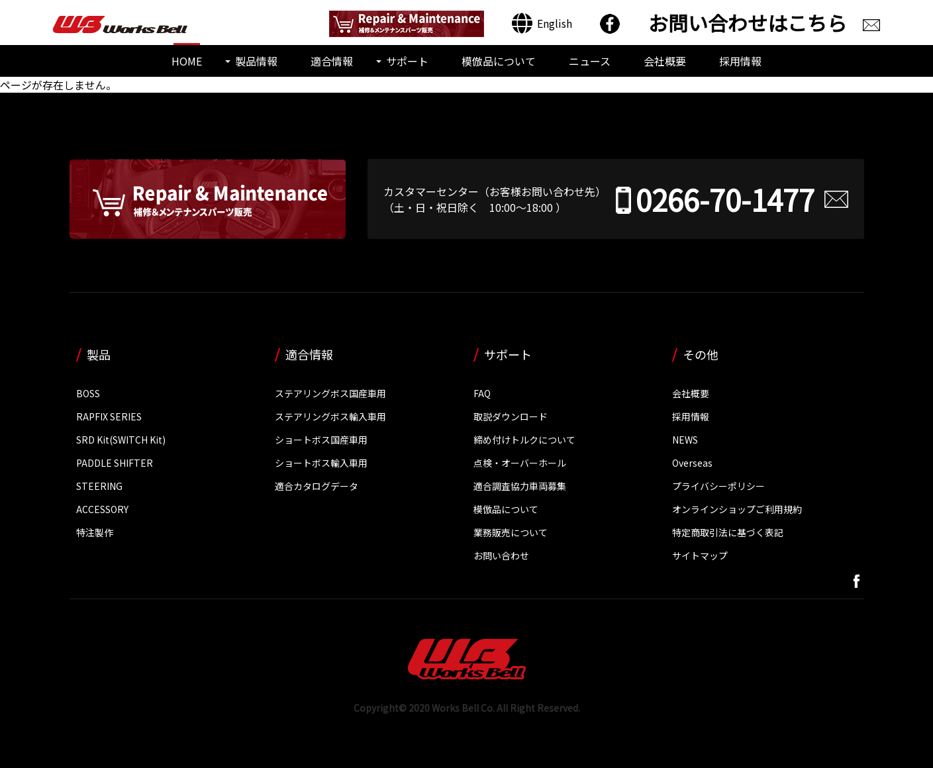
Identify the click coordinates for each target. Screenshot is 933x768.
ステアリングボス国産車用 (330, 393)
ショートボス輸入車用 (321, 462)
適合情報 (332, 61)
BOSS (88, 393)
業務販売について (510, 532)
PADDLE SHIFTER (114, 462)
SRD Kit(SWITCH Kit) (121, 439)
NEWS (685, 439)
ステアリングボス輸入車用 (330, 416)
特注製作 (94, 532)
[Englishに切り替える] (542, 23)
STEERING (99, 486)
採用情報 (740, 61)
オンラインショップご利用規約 (737, 509)
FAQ (482, 393)
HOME (187, 61)
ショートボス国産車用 (321, 439)
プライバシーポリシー (718, 486)
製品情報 (256, 61)
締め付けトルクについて (524, 439)
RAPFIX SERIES (109, 416)
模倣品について (499, 61)
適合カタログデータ (316, 486)
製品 (99, 354)
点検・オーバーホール (519, 462)
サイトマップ (700, 555)
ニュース (590, 61)
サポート (407, 61)
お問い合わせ (501, 555)
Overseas (692, 462)
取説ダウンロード (510, 416)
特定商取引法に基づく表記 (727, 532)
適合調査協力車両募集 (519, 486)
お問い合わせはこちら (747, 22)
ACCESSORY (102, 509)
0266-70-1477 (725, 199)
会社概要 (665, 61)
